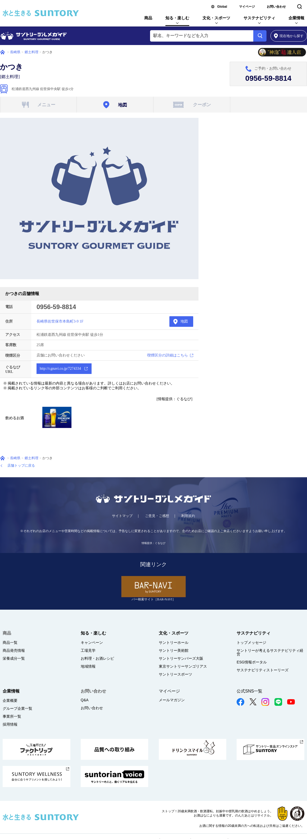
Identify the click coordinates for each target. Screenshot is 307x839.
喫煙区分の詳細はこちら (167, 355)
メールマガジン (172, 700)
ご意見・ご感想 (157, 516)
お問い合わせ (276, 6)
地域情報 (88, 666)
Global (222, 6)
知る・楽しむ (177, 18)
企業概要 (10, 700)
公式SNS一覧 (249, 691)
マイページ (247, 6)
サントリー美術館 (173, 650)
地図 (184, 321)
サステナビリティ (259, 18)
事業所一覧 (12, 716)
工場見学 (88, 650)
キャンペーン (92, 642)
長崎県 (15, 52)
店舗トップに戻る (21, 465)
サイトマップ (122, 516)
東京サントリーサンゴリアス (183, 666)
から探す (289, 35)
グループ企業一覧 (17, 708)
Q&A (85, 700)
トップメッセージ (251, 642)
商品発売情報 (14, 650)
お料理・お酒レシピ (97, 658)
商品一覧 (10, 642)
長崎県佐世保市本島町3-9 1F (60, 321)
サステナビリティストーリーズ (262, 670)
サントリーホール (173, 642)
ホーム (2, 52)
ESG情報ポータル (252, 662)
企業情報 (296, 18)
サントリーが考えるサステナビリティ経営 (270, 652)
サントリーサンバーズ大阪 (181, 658)
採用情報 (10, 724)
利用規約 (188, 516)
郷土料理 (31, 52)
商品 (148, 18)
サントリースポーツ (175, 674)
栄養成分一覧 (14, 658)
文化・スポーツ (216, 18)
